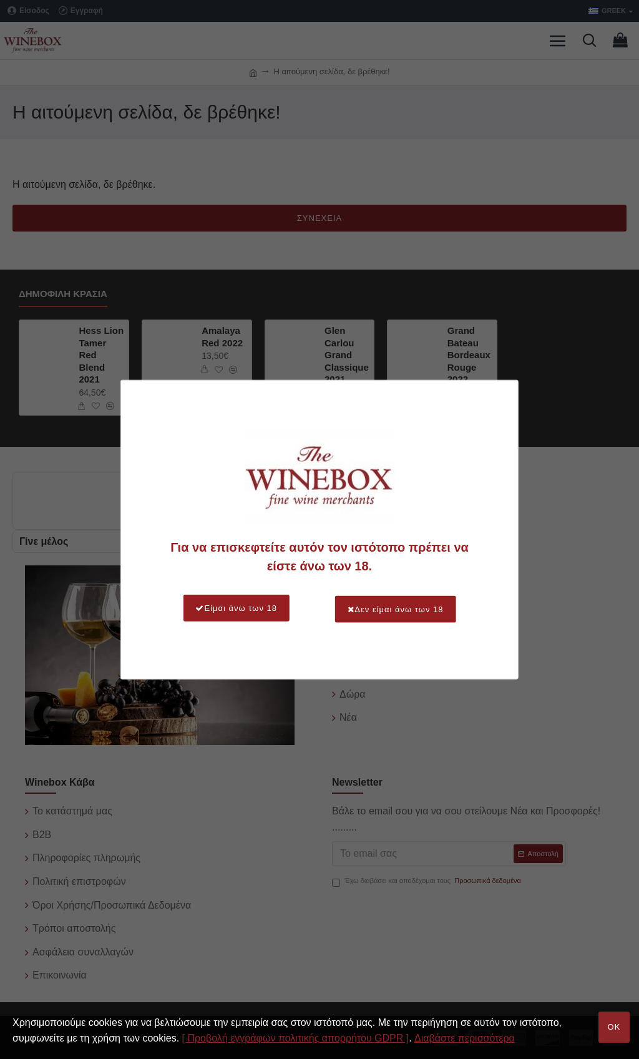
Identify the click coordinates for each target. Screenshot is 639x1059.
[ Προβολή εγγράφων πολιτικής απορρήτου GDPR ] (295, 1038)
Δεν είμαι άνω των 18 (400, 608)
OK (614, 1027)
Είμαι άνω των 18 (231, 608)
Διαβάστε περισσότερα (464, 1038)
